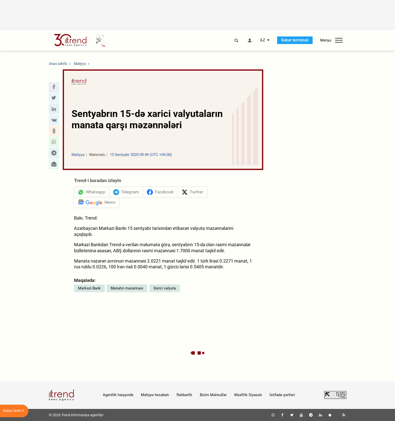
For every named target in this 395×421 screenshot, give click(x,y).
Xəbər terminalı (295, 40)
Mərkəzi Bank (89, 288)
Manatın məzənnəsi (127, 288)
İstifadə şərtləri (282, 395)
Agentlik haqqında (118, 395)
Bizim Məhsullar (213, 395)
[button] (53, 87)
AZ (262, 40)
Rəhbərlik (184, 395)
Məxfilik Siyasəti (248, 395)
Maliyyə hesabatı (155, 395)
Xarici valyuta (164, 288)
